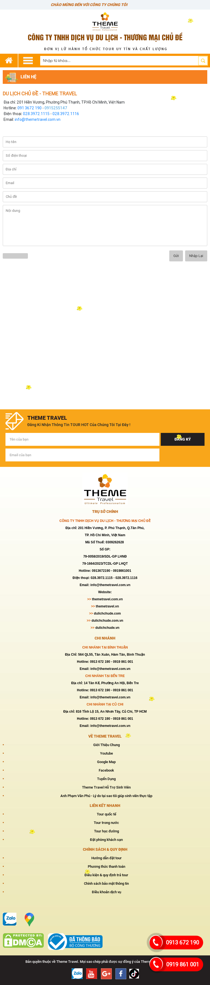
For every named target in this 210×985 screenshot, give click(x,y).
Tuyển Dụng (106, 779)
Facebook (106, 770)
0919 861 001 (182, 964)
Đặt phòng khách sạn (106, 840)
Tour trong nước (106, 823)
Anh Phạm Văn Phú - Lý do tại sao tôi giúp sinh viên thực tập (106, 796)
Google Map (106, 762)
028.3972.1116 (65, 114)
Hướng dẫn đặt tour (106, 858)
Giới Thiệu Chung (106, 745)
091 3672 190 (30, 108)
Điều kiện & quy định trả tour (106, 875)
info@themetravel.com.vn (37, 119)
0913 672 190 (182, 942)
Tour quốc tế (106, 814)
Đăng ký (182, 439)
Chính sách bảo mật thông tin (106, 883)
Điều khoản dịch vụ (106, 892)
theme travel (47, 418)
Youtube (106, 753)
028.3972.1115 (36, 114)
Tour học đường (106, 831)
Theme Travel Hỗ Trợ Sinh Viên (106, 787)
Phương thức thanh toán (106, 866)
